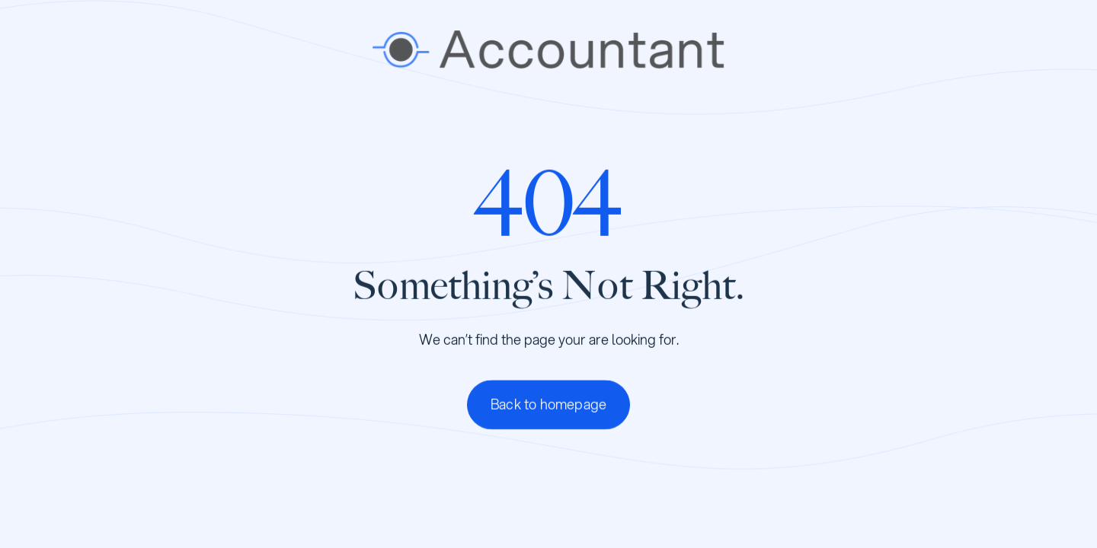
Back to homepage (548, 404)
